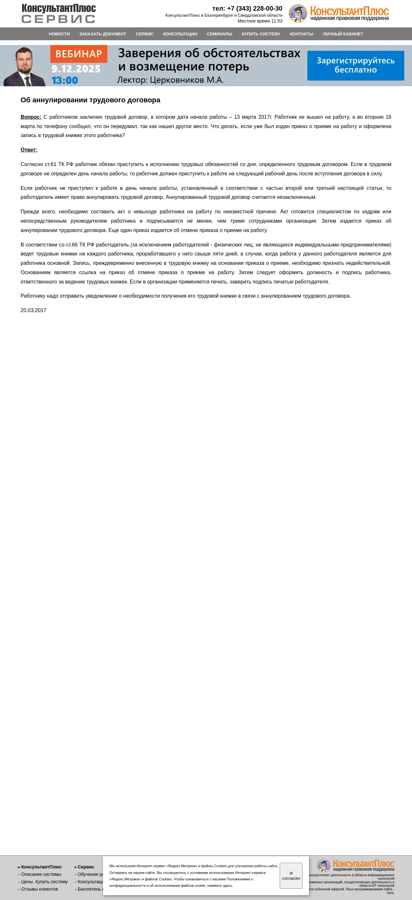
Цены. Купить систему (44, 881)
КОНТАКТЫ (302, 34)
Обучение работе (96, 874)
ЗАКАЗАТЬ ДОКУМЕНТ (103, 34)
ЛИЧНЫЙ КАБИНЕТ (343, 34)
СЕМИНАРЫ (219, 34)
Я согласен (291, 876)
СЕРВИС (145, 34)
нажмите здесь (219, 885)
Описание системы (41, 874)
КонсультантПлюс (41, 866)
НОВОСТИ (59, 34)
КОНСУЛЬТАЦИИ (180, 34)
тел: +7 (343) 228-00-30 (247, 8)
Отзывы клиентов (39, 889)
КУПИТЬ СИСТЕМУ (261, 34)
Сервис (86, 866)
